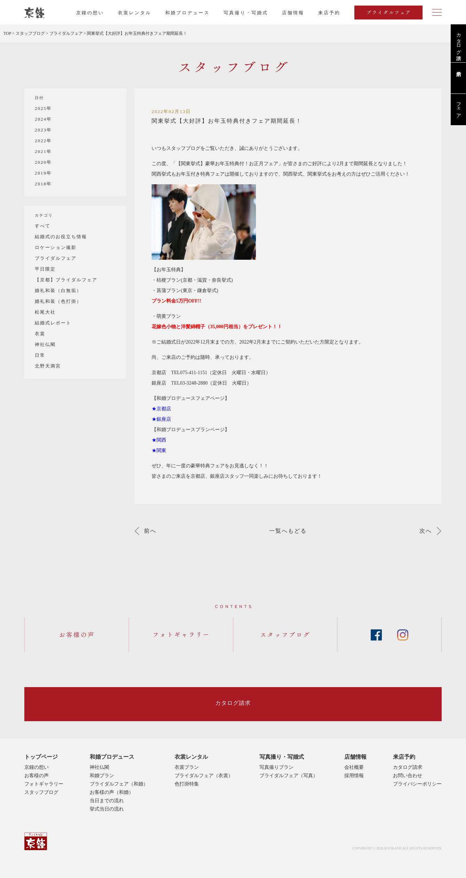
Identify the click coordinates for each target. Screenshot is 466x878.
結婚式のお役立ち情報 (61, 236)
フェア (458, 107)
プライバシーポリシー (417, 784)
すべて (42, 225)
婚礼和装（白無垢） (58, 290)
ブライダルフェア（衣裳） (204, 775)
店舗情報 (293, 12)
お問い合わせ (407, 775)
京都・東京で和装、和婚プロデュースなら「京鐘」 (34, 12)
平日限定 (45, 269)
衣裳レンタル (134, 12)
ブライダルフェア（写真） (288, 775)
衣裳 (40, 333)
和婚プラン (102, 775)
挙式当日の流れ (107, 809)
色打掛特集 (187, 784)
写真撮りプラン (276, 767)
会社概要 (354, 767)
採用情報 (354, 775)
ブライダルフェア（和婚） (119, 784)
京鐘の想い (90, 12)
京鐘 (35, 841)
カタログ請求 (458, 41)
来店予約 (404, 757)
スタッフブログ (41, 792)
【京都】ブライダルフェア (66, 279)
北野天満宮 (48, 366)
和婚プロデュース (187, 12)
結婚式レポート (53, 322)
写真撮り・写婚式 (246, 12)
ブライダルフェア (56, 258)
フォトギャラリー (43, 784)
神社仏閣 (45, 344)
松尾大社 (45, 312)
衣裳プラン (187, 767)
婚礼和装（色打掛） (58, 301)
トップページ (41, 757)
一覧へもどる (288, 531)
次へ (425, 531)
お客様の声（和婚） (112, 792)
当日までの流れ (107, 800)
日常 (40, 355)
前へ (150, 531)
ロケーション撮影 (56, 247)
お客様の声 (36, 775)
